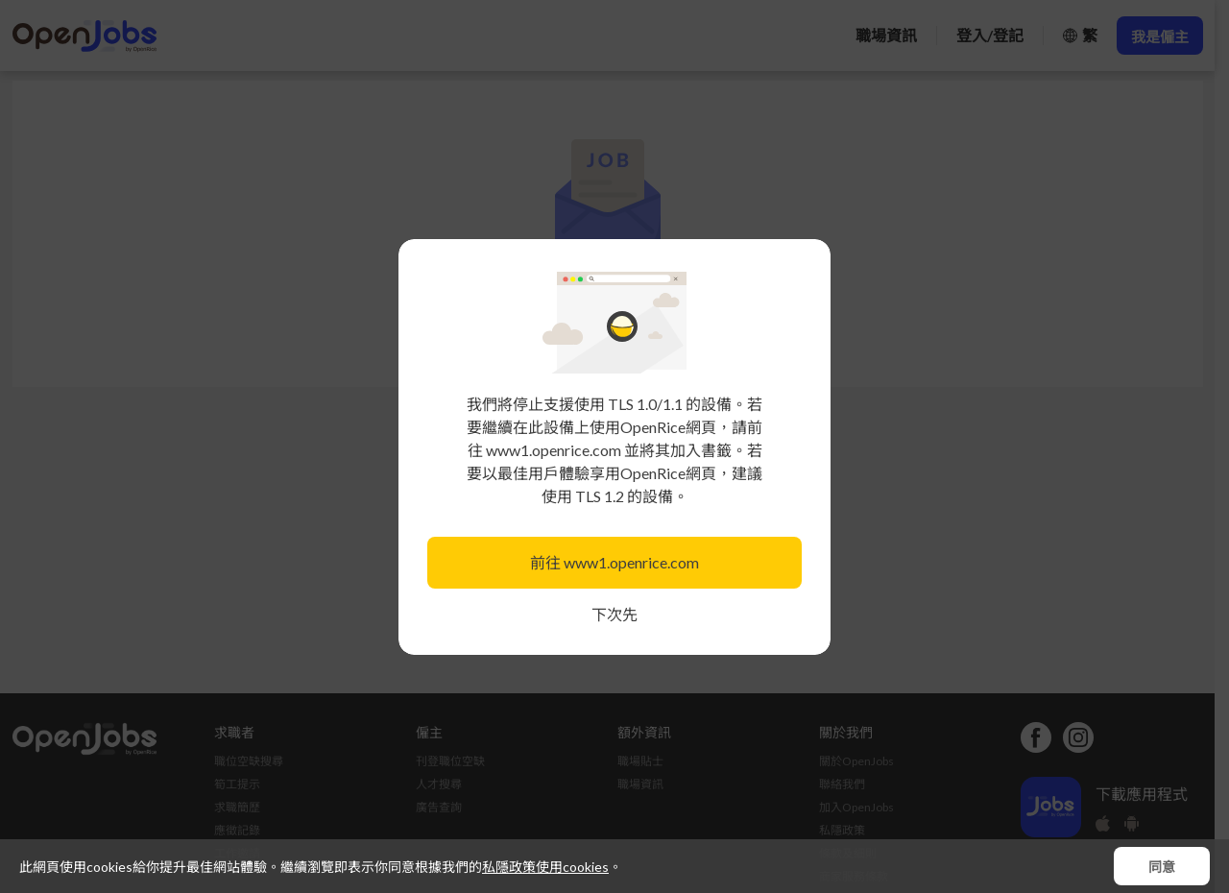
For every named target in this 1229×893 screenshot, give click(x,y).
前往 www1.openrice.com (614, 562)
